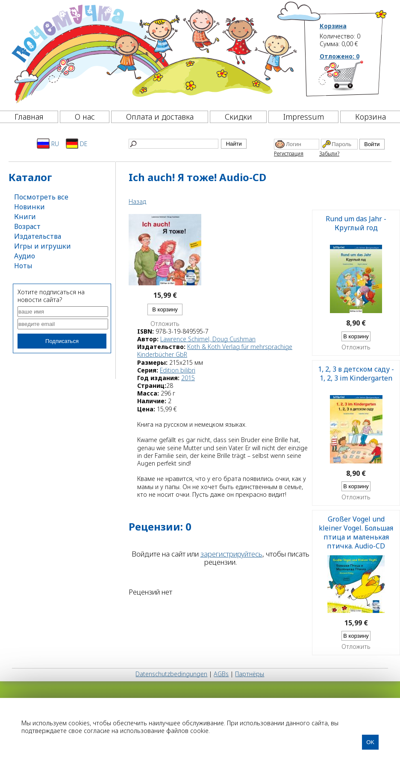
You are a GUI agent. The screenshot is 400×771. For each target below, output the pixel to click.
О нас (85, 116)
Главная (29, 116)
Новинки (29, 206)
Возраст (27, 226)
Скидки (238, 116)
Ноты (23, 265)
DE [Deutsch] (77, 143)
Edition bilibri (177, 370)
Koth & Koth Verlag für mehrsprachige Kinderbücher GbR (214, 350)
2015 (188, 378)
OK (370, 742)
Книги (25, 216)
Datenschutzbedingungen (171, 674)
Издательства (37, 236)
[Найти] (173, 144)
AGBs (221, 674)
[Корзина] (354, 79)
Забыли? (329, 153)
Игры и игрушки (42, 246)
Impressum (303, 116)
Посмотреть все (41, 197)
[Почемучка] (153, 53)
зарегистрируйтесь (231, 554)
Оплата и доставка (160, 116)
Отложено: (339, 56)
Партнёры (249, 674)
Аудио (24, 256)
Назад (137, 201)
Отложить (164, 324)
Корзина (333, 26)
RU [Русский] (48, 143)
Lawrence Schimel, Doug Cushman (208, 339)
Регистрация (288, 153)
